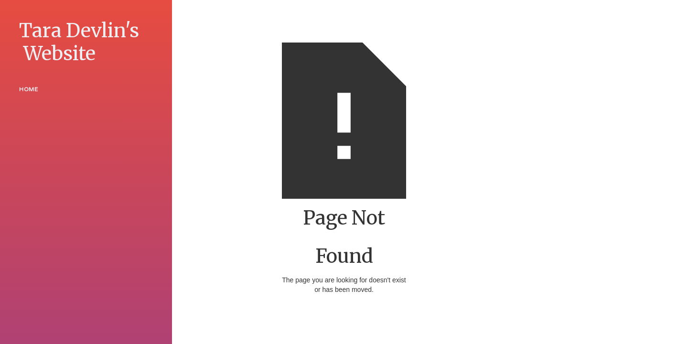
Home (28, 89)
